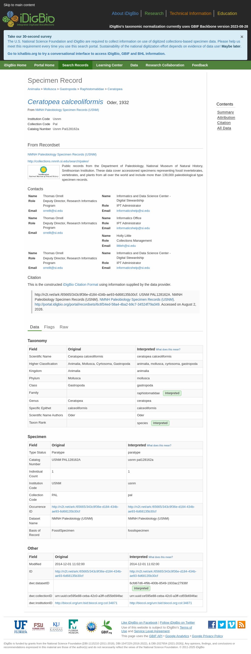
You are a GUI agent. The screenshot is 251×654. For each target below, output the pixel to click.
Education (227, 13)
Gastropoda (68, 89)
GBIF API (155, 636)
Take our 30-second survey (29, 36)
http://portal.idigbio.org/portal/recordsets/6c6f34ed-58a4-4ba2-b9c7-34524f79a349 (97, 304)
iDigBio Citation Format (80, 284)
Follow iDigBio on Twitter (177, 622)
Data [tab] (34, 327)
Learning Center (109, 65)
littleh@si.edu (126, 246)
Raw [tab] (64, 327)
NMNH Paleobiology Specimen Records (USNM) (67, 110)
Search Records (75, 65)
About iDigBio (125, 13)
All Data (224, 128)
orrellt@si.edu (53, 211)
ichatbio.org (27, 54)
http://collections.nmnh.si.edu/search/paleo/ (58, 161)
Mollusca (50, 89)
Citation (224, 122)
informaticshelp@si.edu (133, 211)
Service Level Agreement (152, 631)
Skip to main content (19, 5)
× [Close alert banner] (241, 36)
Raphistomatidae (92, 89)
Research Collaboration (165, 65)
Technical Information (190, 13)
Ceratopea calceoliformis (65, 102)
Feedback (200, 65)
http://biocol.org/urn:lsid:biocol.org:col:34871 (86, 603)
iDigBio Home (15, 65)
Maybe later (231, 46)
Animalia (34, 89)
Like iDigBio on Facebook (139, 622)
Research (154, 13)
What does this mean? (168, 349)
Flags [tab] (49, 327)
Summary (225, 112)
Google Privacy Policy (207, 636)
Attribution (226, 117)
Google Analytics (177, 636)
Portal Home (44, 65)
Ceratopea (115, 89)
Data (134, 65)
